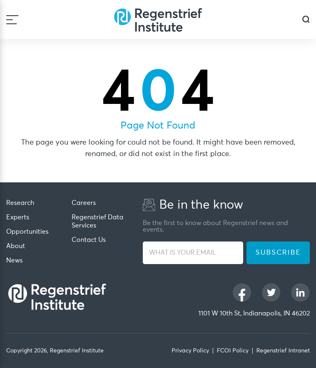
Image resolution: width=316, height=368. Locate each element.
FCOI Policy (233, 351)
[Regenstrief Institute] (158, 19)
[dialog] (306, 19)
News (14, 260)
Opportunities (27, 231)
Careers (84, 203)
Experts (17, 217)
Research (20, 203)
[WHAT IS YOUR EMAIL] (193, 253)
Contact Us (89, 240)
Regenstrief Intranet (283, 351)
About (15, 246)
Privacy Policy (190, 351)
